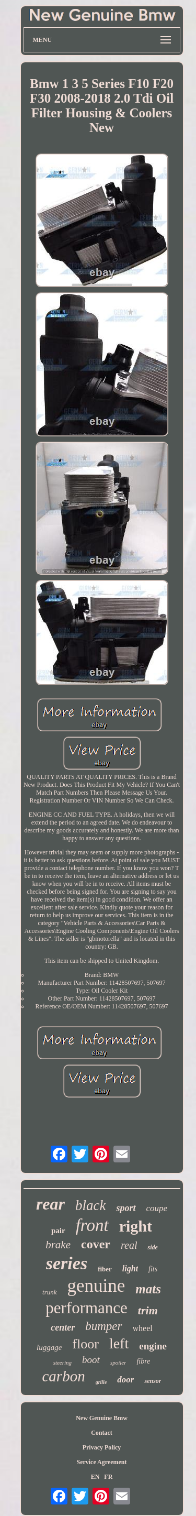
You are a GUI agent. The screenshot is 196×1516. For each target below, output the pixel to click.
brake (58, 1244)
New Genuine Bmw (102, 1418)
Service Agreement (101, 1462)
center (63, 1327)
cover (95, 1244)
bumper (103, 1326)
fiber (105, 1269)
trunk (49, 1292)
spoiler (118, 1362)
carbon (63, 1376)
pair (58, 1230)
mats (148, 1289)
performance (86, 1308)
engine (153, 1346)
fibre (143, 1361)
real (129, 1245)
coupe (157, 1208)
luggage (49, 1347)
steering (62, 1362)
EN (95, 1476)
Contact (101, 1432)
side (152, 1247)
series (66, 1263)
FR (108, 1476)
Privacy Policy (102, 1447)
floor (85, 1344)
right (135, 1226)
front (92, 1225)
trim (148, 1310)
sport (125, 1208)
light (130, 1268)
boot (91, 1359)
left (119, 1343)
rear (50, 1203)
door (125, 1380)
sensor (152, 1381)
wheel (143, 1328)
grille (101, 1382)
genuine (96, 1286)
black (90, 1205)
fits (152, 1269)
